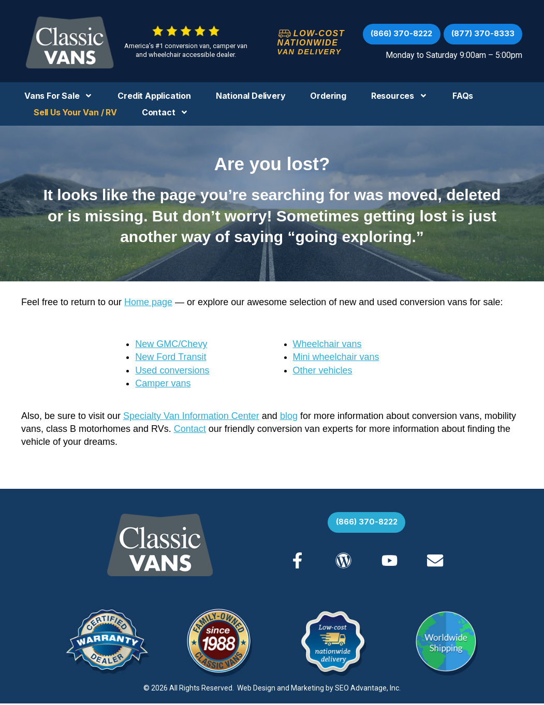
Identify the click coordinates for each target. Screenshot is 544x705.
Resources (399, 95)
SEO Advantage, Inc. (368, 689)
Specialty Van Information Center (191, 416)
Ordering (328, 96)
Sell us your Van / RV (75, 112)
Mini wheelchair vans (336, 357)
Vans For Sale (58, 95)
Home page (148, 302)
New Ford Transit (170, 357)
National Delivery (251, 96)
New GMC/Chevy (171, 344)
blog (289, 416)
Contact (165, 112)
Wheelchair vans (327, 344)
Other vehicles (322, 370)
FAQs (462, 96)
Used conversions (172, 370)
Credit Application (153, 96)
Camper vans (162, 383)
